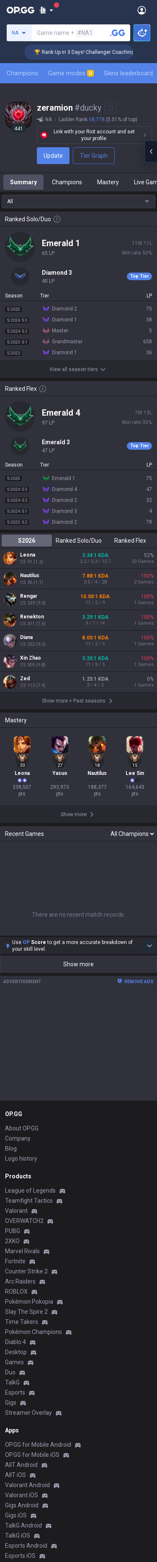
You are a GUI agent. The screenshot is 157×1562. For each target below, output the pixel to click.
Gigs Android (22, 1505)
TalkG (12, 1382)
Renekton (32, 617)
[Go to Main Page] (20, 10)
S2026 (26, 540)
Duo (10, 1372)
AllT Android (21, 1464)
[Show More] (46, 10)
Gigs (10, 1402)
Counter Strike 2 (26, 1271)
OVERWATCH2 (24, 1220)
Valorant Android (27, 1485)
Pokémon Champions (33, 1332)
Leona (27, 555)
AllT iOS (15, 1475)
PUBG (12, 1231)
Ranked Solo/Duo (79, 540)
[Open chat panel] (150, 151)
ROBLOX (16, 1291)
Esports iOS (20, 1555)
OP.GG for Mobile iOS (32, 1454)
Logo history (21, 1158)
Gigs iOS (16, 1515)
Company (18, 1138)
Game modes (71, 73)
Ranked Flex (130, 540)
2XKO (12, 1241)
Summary (23, 182)
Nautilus (29, 575)
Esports (15, 1392)
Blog (11, 1148)
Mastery (108, 182)
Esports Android (26, 1545)
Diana (26, 637)
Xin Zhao (30, 658)
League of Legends (30, 1190)
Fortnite (15, 1261)
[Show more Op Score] (149, 946)
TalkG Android (23, 1525)
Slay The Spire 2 (26, 1311)
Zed (25, 679)
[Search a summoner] (117, 32)
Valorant (16, 1210)
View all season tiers (78, 369)
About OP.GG (22, 1128)
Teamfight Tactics (29, 1200)
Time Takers (21, 1321)
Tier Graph (94, 155)
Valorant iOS (21, 1495)
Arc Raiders (20, 1281)
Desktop (16, 1352)
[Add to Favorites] (110, 108)
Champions (22, 73)
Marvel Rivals (22, 1251)
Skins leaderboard (128, 73)
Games (14, 1362)
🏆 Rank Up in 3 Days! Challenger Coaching (94, 52)
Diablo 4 (15, 1342)
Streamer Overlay (28, 1412)
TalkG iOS (17, 1535)
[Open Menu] (141, 10)
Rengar (28, 596)
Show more (78, 964)
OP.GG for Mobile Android (38, 1444)
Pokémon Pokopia (29, 1301)
